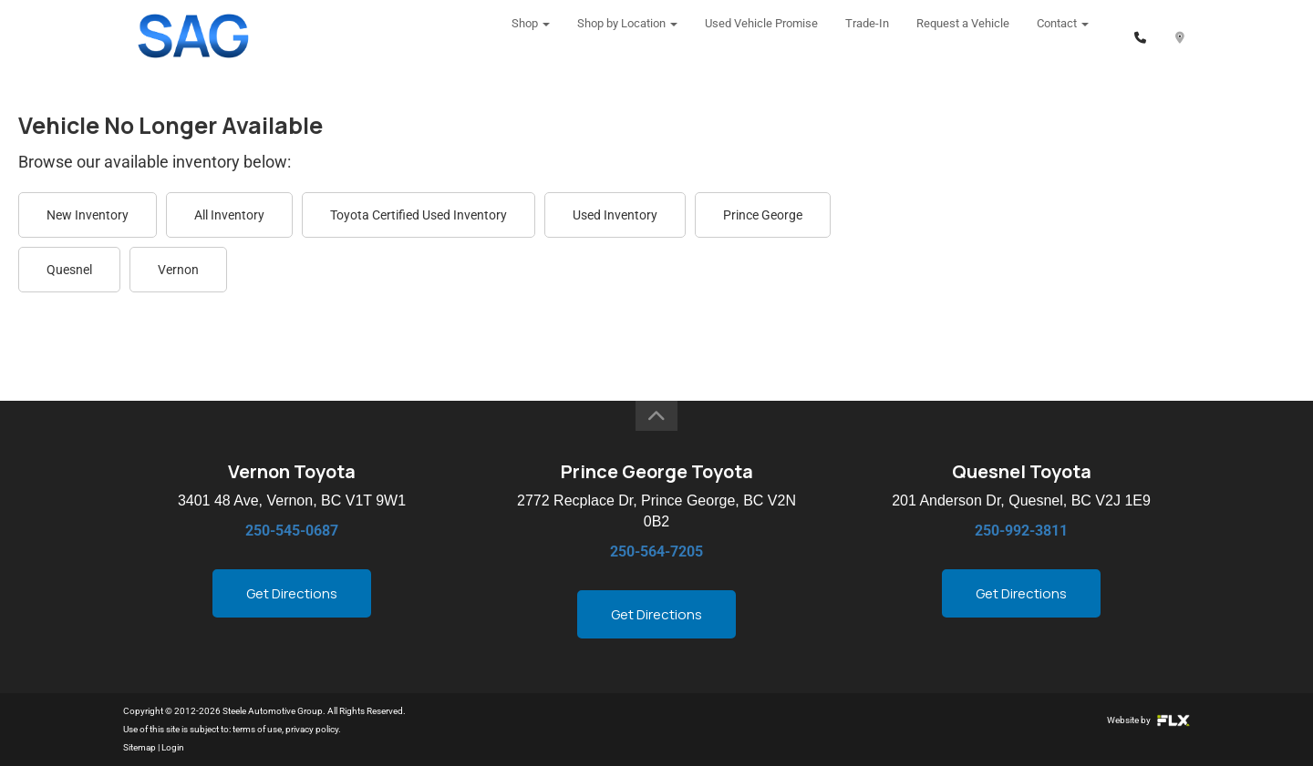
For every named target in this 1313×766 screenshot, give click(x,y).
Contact (1063, 36)
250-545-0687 (291, 530)
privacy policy (311, 729)
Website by (1148, 720)
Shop (531, 36)
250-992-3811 (1021, 530)
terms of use (257, 729)
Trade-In (867, 36)
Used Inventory (615, 215)
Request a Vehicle (962, 36)
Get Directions (291, 593)
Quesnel (69, 269)
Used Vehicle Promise (761, 36)
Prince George (762, 215)
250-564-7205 (656, 551)
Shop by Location (627, 36)
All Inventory (229, 215)
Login (172, 747)
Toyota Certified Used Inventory (418, 215)
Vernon (178, 269)
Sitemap (139, 747)
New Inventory (88, 215)
